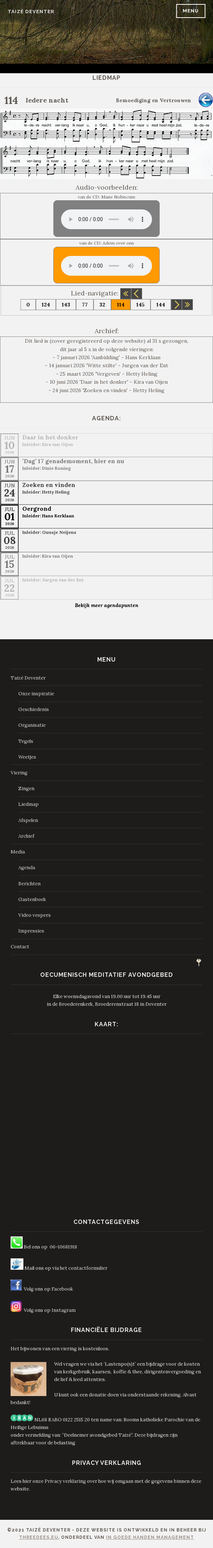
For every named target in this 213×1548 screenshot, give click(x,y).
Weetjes (27, 757)
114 (121, 304)
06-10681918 (63, 1247)
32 (102, 304)
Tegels (25, 741)
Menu (191, 11)
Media (18, 852)
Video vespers (34, 915)
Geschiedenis (33, 709)
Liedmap (28, 804)
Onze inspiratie (36, 694)
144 (160, 304)
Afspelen (28, 820)
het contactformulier (83, 1268)
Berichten (29, 884)
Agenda (26, 867)
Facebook (62, 1289)
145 (140, 304)
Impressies (31, 931)
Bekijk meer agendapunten (106, 605)
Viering (19, 773)
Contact (20, 947)
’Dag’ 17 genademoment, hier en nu (73, 461)
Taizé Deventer (31, 11)
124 (46, 304)
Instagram (64, 1310)
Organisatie (32, 725)
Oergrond (36, 508)
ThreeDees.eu (38, 1537)
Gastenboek (32, 899)
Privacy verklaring (65, 1481)
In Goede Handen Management (150, 1537)
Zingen (26, 788)
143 (66, 304)
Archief (26, 836)
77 (85, 304)
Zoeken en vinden (48, 484)
